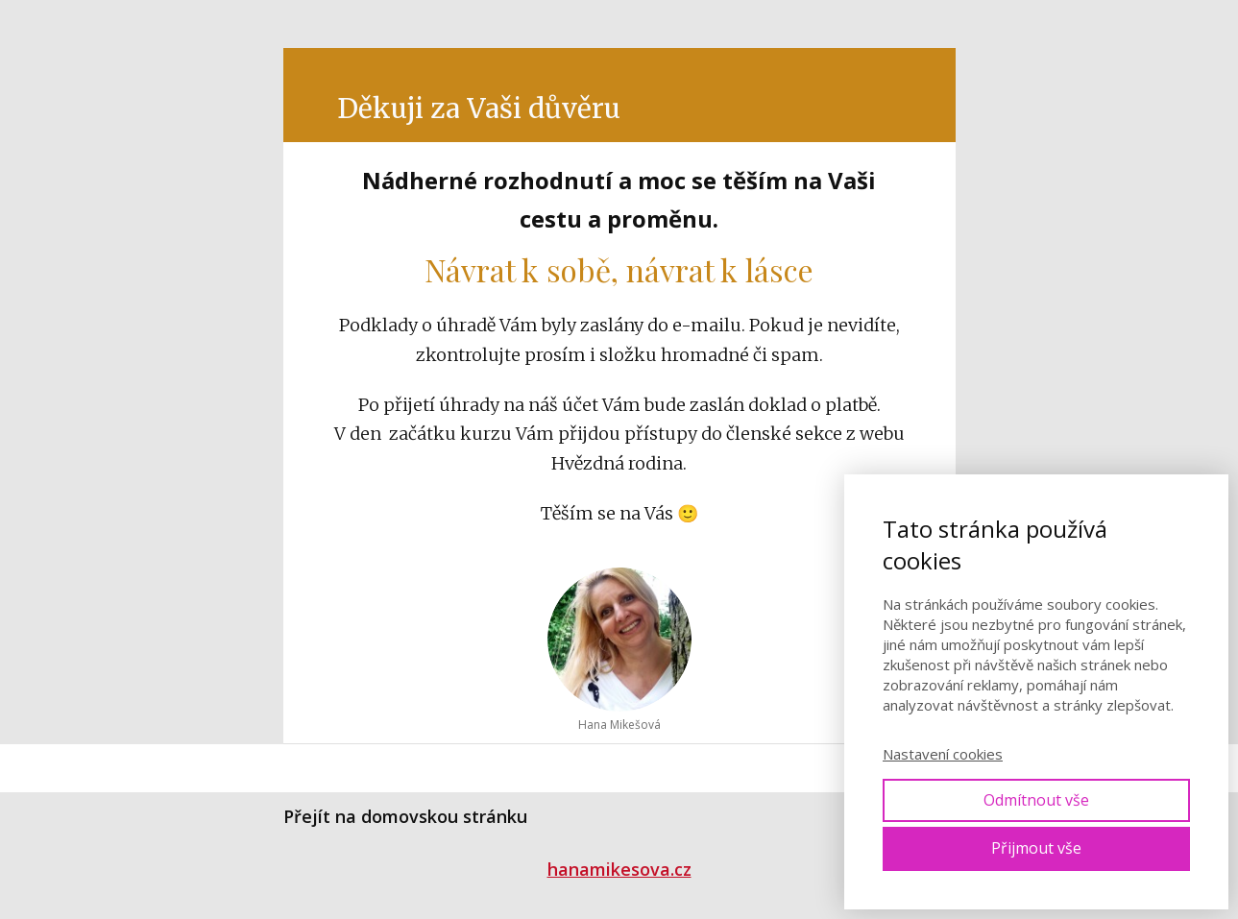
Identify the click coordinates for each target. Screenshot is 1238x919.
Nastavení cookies (943, 753)
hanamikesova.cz (619, 869)
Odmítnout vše (1036, 799)
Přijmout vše (1036, 848)
